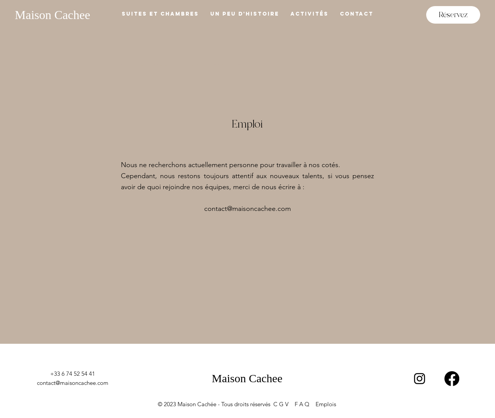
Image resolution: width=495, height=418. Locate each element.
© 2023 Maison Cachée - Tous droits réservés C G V (226, 404)
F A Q (305, 404)
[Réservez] (453, 15)
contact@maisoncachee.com (247, 208)
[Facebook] (451, 378)
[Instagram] (419, 378)
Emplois (326, 404)
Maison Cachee (52, 15)
